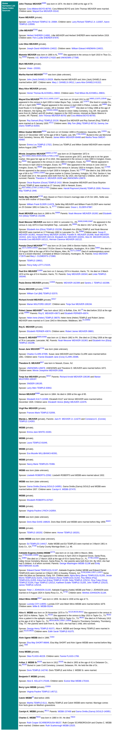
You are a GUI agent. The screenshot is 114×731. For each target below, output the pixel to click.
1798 (78, 134)
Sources (6, 10)
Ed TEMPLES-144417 (37, 544)
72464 (52, 637)
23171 (44, 245)
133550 (55, 110)
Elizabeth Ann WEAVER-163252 (69, 237)
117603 (46, 188)
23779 (52, 552)
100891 (27, 313)
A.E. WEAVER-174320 (45, 57)
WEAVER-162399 (72, 283)
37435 (34, 546)
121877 (56, 99)
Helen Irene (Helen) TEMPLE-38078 (43, 318)
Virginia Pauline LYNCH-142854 (41, 511)
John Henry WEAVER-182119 (40, 237)
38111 (46, 711)
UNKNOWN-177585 (69, 57)
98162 (81, 612)
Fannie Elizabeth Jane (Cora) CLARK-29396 (58, 357)
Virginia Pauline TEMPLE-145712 (42, 691)
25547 (39, 598)
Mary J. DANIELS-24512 (63, 82)
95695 (44, 156)
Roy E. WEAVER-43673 (49, 313)
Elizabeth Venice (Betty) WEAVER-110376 (67, 402)
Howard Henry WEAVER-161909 (51, 234)
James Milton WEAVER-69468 (67, 137)
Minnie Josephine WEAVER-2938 (48, 370)
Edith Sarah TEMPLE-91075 (61, 631)
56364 (60, 54)
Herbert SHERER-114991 (38, 35)
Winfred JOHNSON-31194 (94, 593)
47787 (65, 592)
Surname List (8, 6)
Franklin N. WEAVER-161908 (80, 234)
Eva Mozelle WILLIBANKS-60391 (42, 453)
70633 (38, 717)
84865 (91, 99)
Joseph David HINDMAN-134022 (42, 48)
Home (5, 3)
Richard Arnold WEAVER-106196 (75, 377)
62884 (30, 555)
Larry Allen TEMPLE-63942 (39, 388)
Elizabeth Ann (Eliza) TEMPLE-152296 (44, 229)
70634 (72, 717)
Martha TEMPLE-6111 (37, 703)
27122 (45, 74)
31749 (40, 196)
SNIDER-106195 (34, 383)
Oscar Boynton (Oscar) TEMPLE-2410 (44, 182)
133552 (36, 173)
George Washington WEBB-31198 (75, 563)
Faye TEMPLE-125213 (45, 582)
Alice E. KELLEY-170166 (38, 681)
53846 (29, 248)
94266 (39, 147)
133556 (35, 555)
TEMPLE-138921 (35, 260)
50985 (37, 393)
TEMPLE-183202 (35, 532)
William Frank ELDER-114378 (40, 204)
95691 (28, 156)
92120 (70, 612)
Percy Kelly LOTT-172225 (38, 265)
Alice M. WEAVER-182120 (97, 237)
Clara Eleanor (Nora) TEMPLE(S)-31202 (61, 578)
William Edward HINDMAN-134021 (87, 48)
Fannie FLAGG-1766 (69, 656)
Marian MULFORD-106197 (39, 304)
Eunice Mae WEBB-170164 (76, 681)
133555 (52, 282)
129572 (100, 572)
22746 (41, 348)
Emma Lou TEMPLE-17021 (39, 144)
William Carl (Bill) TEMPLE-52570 (42, 293)
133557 (62, 620)
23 (43, 310)
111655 (40, 270)
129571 (94, 572)
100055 (48, 153)
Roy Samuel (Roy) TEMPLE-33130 (43, 120)
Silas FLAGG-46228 (36, 656)
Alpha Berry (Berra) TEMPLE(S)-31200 (87, 575)
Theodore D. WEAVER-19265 (49, 178)
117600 (56, 156)
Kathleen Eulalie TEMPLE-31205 (71, 582)
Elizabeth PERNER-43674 (76, 313)
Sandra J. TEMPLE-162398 (97, 283)
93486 (85, 221)
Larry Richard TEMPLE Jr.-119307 (87, 22)
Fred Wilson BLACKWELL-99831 (90, 93)
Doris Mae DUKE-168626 (38, 522)
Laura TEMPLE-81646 (37, 443)
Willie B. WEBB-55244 (43, 606)
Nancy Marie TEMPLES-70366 (41, 464)
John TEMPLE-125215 (97, 582)
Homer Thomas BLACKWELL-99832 (43, 93)
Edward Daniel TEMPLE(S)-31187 (42, 570)
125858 (47, 686)
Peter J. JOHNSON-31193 (39, 590)
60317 (53, 299)
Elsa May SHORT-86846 (38, 642)
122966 (46, 288)
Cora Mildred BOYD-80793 (39, 9)
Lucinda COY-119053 (36, 604)
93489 (81, 231)
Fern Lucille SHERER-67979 (45, 38)
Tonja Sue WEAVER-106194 (79, 304)
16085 (44, 3)
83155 (39, 662)
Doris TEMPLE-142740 (37, 670)
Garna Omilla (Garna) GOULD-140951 (44, 486)
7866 (41, 99)
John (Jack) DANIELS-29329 (40, 79)
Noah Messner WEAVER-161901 (84, 213)
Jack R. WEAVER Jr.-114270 (68, 419)
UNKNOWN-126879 (76, 178)
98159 (76, 612)
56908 (57, 213)
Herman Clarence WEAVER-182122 (65, 239)
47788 (24, 555)
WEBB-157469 (64, 711)
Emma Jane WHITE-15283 (39, 432)
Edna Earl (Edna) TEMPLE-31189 (52, 580)
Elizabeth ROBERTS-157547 (40, 500)
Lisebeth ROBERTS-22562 (39, 475)
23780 (83, 572)
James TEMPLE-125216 (30, 585)
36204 (44, 131)
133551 (104, 131)
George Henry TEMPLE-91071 (41, 628)
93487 (90, 221)
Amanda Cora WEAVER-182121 (33, 239)
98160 (56, 620)
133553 (42, 173)
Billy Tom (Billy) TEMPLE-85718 (82, 123)
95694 (39, 156)
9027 (24, 156)
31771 (54, 206)
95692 (33, 156)
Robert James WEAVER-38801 (79, 331)
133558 (68, 620)
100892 (87, 320)
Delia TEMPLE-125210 (79, 580)
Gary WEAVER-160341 (77, 274)
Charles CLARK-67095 (37, 354)
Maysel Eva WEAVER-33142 (46, 11)
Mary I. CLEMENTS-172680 (42, 256)
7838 (26, 645)
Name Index (8, 8)
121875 (97, 99)
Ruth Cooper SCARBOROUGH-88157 (44, 723)
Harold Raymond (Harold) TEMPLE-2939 (82, 188)
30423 (108, 521)
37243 (35, 30)
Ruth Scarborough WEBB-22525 (60, 725)
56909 (39, 337)
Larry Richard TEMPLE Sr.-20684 (42, 22)
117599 (50, 156)
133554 (35, 248)
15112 (45, 99)
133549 (103, 99)
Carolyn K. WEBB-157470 (64, 489)
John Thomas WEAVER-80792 (52, 115)
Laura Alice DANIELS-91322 (88, 82)
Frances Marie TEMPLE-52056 (41, 413)
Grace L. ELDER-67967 (81, 207)
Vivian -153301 (33, 68)
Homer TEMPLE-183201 (68, 532)
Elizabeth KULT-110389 (37, 399)
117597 (54, 153)
